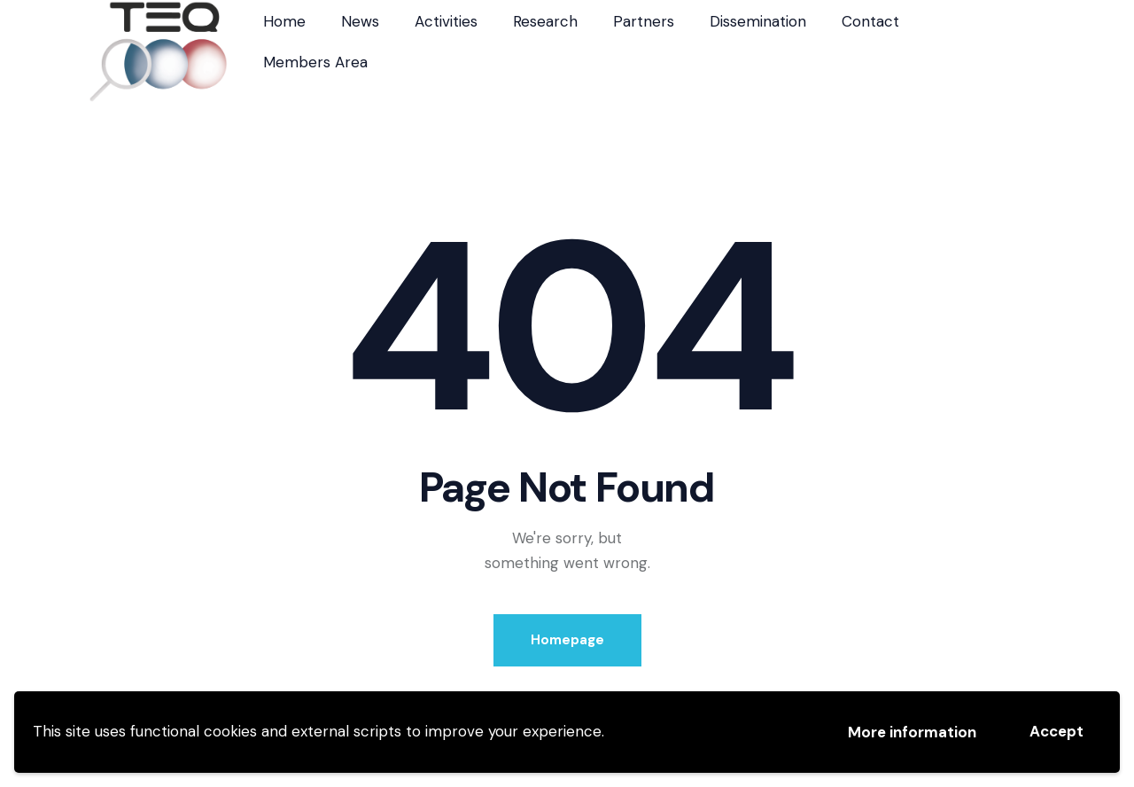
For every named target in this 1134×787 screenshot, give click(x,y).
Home (284, 21)
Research (545, 21)
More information (912, 732)
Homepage (567, 640)
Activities (446, 21)
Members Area (315, 62)
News (360, 21)
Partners (643, 21)
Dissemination (758, 21)
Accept (1056, 731)
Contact (870, 21)
